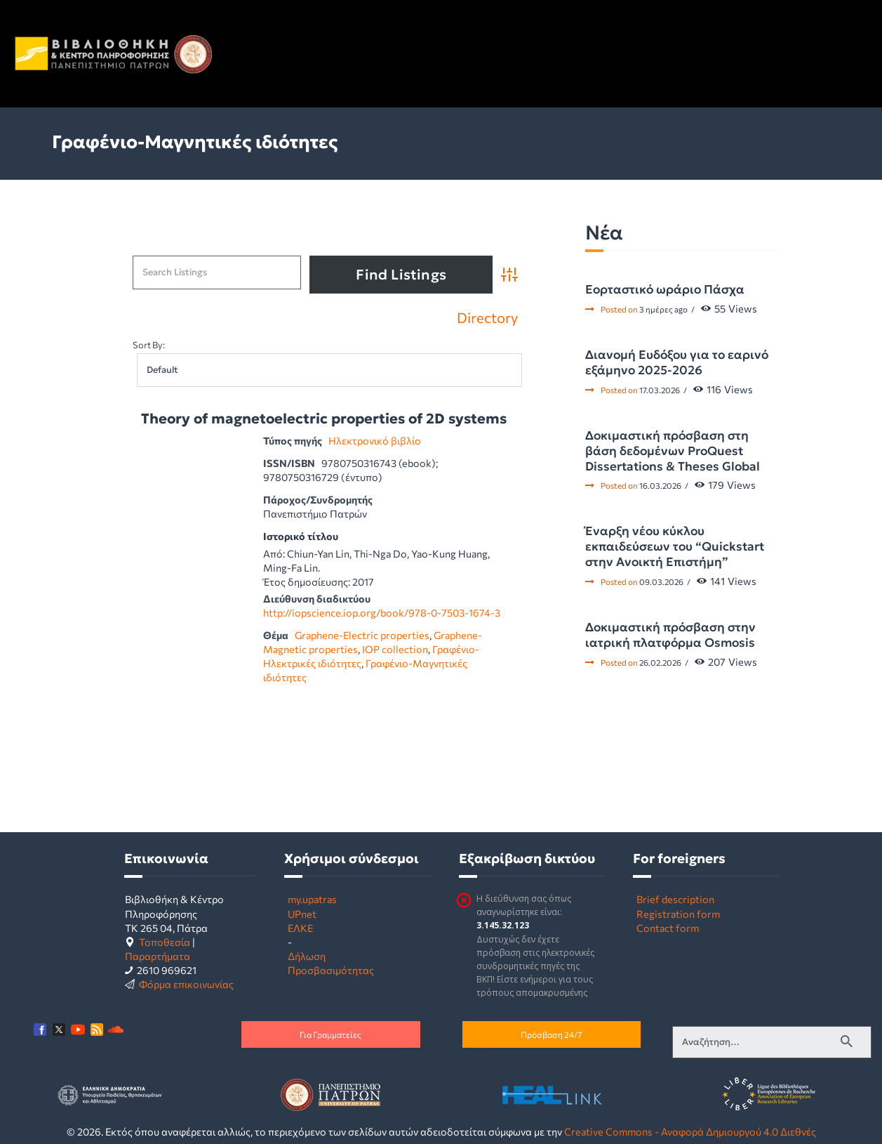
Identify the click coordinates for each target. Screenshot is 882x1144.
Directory (487, 317)
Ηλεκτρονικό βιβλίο (374, 440)
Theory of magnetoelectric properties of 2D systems (324, 419)
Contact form (667, 927)
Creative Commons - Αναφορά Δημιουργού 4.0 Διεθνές (690, 1131)
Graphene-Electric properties (362, 635)
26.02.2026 (660, 662)
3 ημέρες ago (663, 309)
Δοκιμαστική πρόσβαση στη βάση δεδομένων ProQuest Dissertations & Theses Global (672, 451)
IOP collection (395, 649)
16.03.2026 (660, 485)
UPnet (302, 913)
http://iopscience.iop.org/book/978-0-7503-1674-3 (381, 612)
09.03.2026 (661, 581)
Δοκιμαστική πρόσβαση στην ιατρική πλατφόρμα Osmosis (670, 634)
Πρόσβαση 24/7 (551, 1034)
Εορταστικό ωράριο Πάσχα (664, 289)
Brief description (675, 899)
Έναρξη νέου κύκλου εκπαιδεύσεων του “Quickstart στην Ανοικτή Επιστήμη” (674, 546)
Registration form (678, 913)
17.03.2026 (659, 390)
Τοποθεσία (164, 941)
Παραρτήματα (157, 955)
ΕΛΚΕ (300, 927)
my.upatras (312, 899)
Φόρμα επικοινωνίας (186, 984)
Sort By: (149, 344)
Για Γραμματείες (330, 1034)
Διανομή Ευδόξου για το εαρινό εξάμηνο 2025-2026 (676, 362)
